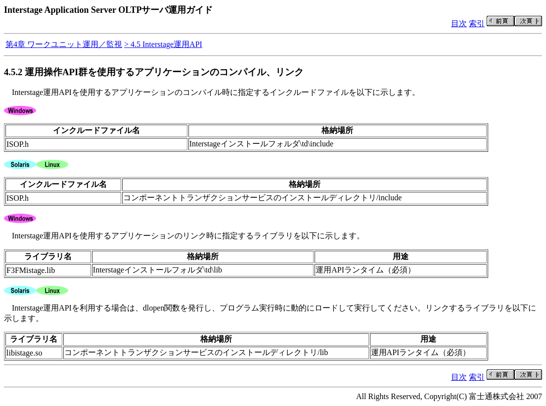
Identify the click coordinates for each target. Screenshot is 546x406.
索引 (477, 23)
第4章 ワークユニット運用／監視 (63, 44)
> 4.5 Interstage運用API (163, 44)
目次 (459, 23)
